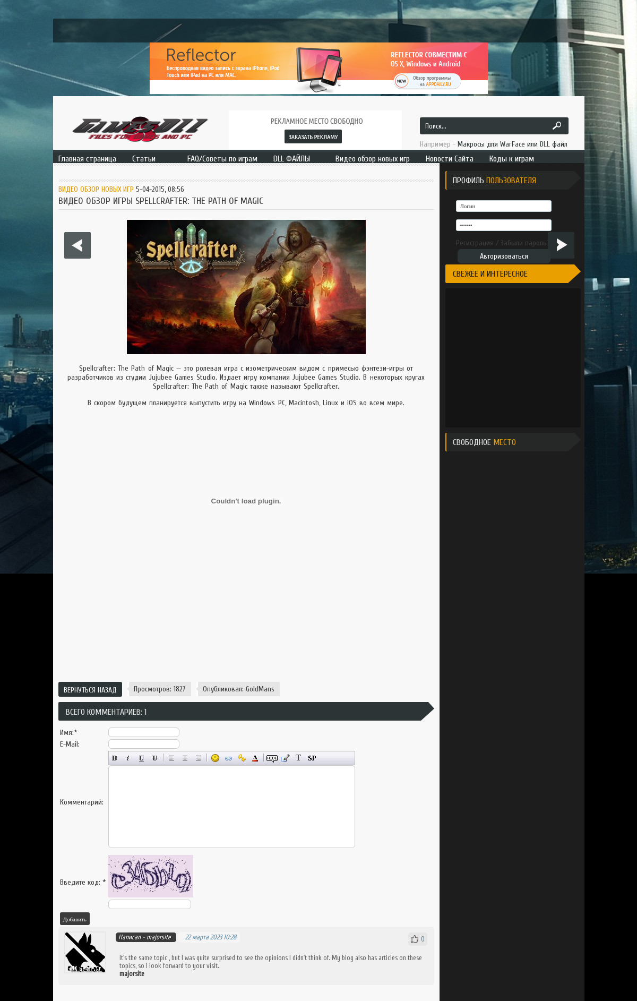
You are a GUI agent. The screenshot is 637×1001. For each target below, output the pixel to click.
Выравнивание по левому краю (172, 758)
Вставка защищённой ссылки (242, 758)
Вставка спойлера (312, 758)
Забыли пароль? (525, 242)
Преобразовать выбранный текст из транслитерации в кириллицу (298, 758)
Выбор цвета (255, 758)
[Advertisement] (246, 640)
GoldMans (260, 689)
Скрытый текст (272, 758)
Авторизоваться (504, 256)
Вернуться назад (90, 690)
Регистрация (475, 242)
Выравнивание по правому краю (198, 758)
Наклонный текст (128, 758)
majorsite (159, 937)
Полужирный (115, 758)
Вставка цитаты (285, 758)
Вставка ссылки (228, 758)
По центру (185, 758)
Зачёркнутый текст (155, 758)
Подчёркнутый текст (141, 758)
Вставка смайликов (215, 758)
